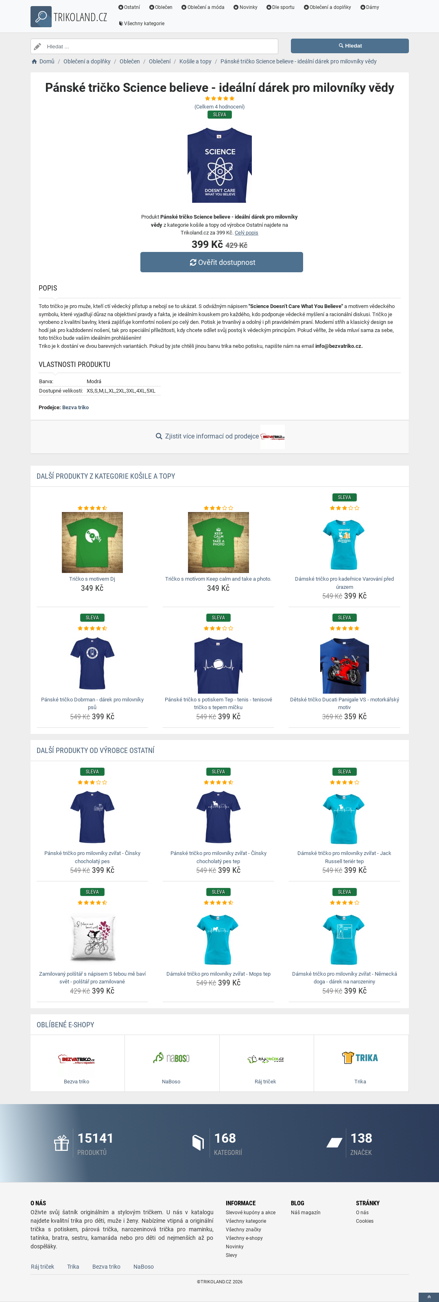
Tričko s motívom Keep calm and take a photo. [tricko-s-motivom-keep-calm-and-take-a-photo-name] (218, 579)
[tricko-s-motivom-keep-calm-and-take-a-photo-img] (218, 542)
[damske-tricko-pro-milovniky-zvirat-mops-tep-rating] (218, 903)
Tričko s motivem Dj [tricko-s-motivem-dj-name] (92, 579)
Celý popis (246, 233)
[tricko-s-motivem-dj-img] (92, 542)
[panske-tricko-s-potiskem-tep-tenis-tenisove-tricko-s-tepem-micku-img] (218, 663)
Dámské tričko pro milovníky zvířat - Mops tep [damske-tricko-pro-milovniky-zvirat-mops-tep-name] (218, 974)
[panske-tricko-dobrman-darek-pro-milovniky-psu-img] (92, 663)
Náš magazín (306, 1212)
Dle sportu (280, 7)
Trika (73, 1266)
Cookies (364, 1221)
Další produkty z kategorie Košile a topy (106, 476)
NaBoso (143, 1266)
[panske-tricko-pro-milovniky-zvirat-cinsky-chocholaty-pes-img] (92, 816)
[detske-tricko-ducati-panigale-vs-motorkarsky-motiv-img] (344, 663)
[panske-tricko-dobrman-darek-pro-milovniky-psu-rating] (92, 629)
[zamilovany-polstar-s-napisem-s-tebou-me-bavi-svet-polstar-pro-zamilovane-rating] (92, 903)
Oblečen (160, 7)
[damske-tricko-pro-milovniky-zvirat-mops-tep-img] (218, 937)
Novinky (245, 7)
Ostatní (129, 7)
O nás (362, 1212)
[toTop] (429, 1297)
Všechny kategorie (141, 23)
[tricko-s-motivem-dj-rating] (92, 508)
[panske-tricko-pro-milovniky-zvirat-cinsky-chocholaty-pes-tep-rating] (218, 783)
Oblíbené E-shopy (65, 1024)
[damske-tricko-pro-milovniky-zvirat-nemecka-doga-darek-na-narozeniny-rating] (344, 903)
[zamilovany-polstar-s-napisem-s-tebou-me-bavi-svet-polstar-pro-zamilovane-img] (92, 937)
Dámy (369, 7)
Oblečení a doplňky (327, 7)
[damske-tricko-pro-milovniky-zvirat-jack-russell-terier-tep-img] (344, 816)
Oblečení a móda (203, 7)
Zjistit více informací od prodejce (219, 437)
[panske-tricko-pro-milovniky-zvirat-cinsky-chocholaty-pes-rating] (92, 783)
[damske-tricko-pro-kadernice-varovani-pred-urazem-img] (344, 542)
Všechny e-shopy (244, 1238)
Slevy (231, 1255)
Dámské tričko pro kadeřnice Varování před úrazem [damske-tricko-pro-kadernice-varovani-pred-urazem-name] (344, 583)
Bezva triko (75, 407)
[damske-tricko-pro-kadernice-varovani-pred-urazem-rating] (344, 508)
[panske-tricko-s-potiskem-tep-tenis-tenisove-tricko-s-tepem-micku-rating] (218, 629)
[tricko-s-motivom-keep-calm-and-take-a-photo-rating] (218, 508)
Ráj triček (42, 1266)
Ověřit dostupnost (221, 262)
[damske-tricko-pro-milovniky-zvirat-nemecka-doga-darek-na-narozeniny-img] (344, 937)
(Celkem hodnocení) (219, 107)
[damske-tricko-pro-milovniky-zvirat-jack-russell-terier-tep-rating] (344, 783)
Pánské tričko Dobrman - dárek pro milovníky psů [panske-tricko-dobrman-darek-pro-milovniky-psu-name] (92, 704)
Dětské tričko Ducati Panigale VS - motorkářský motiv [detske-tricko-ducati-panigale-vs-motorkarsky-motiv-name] (344, 704)
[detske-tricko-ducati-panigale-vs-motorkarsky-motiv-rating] (344, 629)
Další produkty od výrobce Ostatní (96, 750)
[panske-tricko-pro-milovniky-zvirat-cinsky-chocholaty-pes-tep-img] (218, 816)
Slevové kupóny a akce (250, 1212)
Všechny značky (243, 1230)
